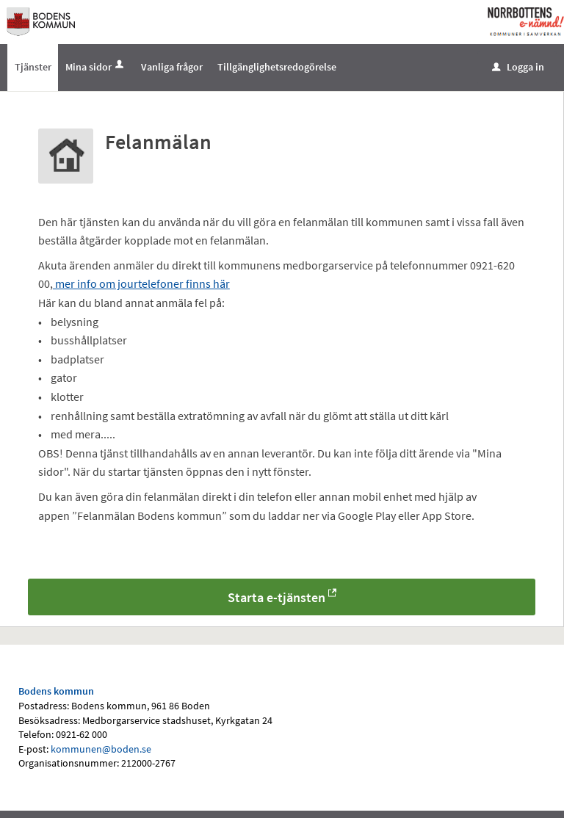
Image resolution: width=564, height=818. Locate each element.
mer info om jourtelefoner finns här (141, 284)
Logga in (518, 66)
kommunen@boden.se (101, 749)
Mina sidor (95, 66)
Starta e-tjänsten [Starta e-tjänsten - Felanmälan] (276, 598)
